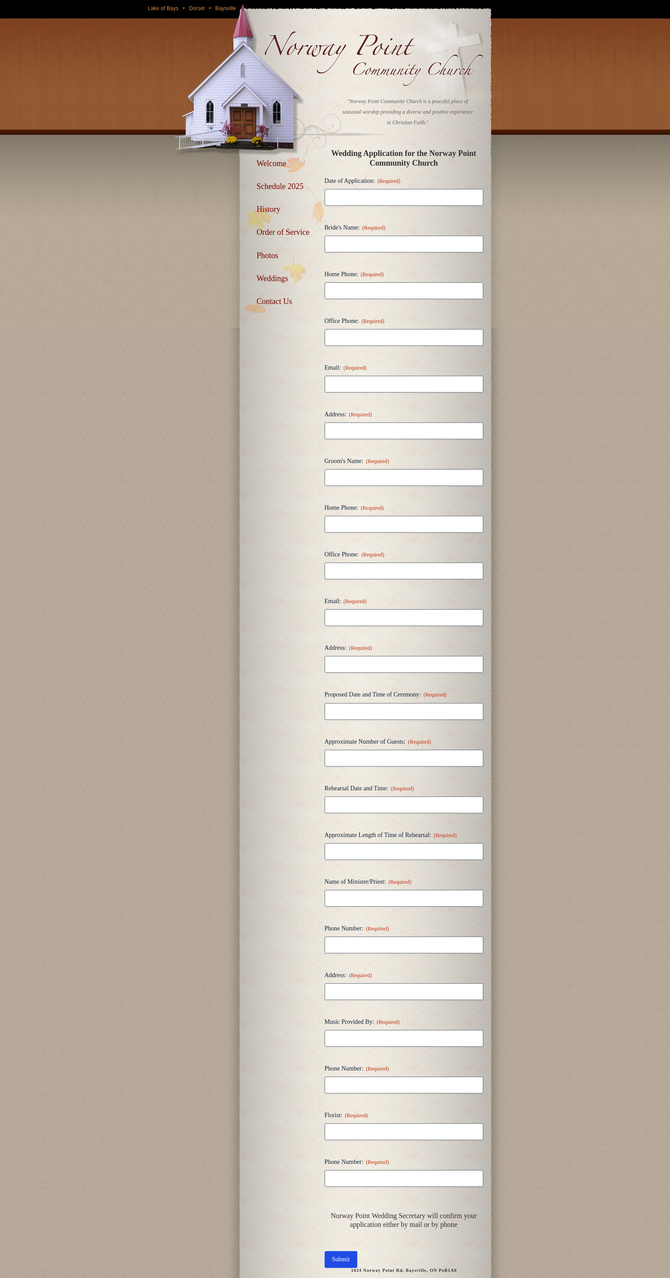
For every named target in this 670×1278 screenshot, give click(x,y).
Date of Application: (362, 181)
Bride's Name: (355, 228)
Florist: (346, 1115)
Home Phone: (354, 274)
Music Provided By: (362, 1022)
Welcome (272, 163)
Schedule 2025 (280, 186)
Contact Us (274, 301)
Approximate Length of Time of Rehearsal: (391, 835)
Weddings (273, 278)
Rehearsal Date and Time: (369, 789)
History (269, 209)
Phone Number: (357, 929)
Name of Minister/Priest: (368, 882)
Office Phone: (355, 321)
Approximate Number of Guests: (378, 742)
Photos (267, 255)
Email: (345, 368)
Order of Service (283, 232)
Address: (348, 415)
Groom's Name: (357, 461)
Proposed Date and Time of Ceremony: (386, 695)
